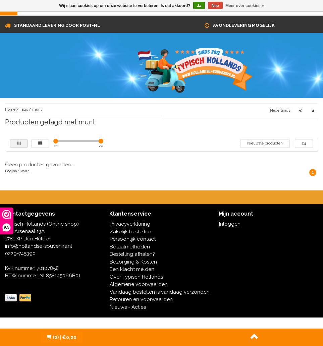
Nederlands (280, 110)
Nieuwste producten (265, 143)
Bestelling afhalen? (132, 254)
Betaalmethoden (130, 247)
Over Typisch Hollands (136, 277)
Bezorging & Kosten (133, 262)
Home (10, 109)
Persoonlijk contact (133, 239)
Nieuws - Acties (128, 307)
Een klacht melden (132, 269)
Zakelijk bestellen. (131, 232)
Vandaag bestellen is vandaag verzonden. (160, 292)
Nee (215, 5)
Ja (199, 5)
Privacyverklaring (130, 224)
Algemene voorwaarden (139, 284)
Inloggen (229, 224)
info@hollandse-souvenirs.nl (38, 246)
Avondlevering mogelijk (244, 25)
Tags (24, 109)
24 (304, 143)
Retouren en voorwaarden (141, 299)
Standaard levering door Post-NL (57, 25)
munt (37, 109)
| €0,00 (61, 337)
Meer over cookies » (244, 5)
